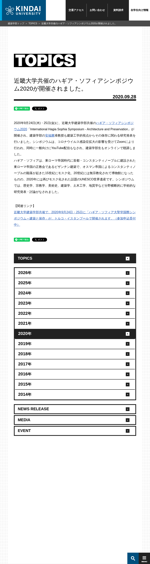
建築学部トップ (16, 23)
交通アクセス (76, 10)
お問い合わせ (97, 10)
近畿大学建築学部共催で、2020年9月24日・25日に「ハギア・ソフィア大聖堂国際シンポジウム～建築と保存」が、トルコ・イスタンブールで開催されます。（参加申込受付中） (75, 218)
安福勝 (49, 135)
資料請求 (118, 10)
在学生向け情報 (139, 10)
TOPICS (33, 23)
